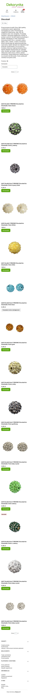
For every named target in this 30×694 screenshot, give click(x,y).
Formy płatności (5, 664)
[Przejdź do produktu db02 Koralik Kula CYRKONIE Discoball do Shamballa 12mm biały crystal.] (15, 606)
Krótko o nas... (5, 686)
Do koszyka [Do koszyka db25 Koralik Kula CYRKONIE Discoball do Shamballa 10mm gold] (6, 349)
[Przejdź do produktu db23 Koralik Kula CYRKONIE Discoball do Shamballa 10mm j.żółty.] (15, 367)
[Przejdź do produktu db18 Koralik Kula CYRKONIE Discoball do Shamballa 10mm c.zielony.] (15, 526)
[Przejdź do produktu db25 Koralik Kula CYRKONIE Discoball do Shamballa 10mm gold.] (15, 327)
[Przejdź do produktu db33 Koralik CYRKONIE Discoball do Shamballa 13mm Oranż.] (15, 88)
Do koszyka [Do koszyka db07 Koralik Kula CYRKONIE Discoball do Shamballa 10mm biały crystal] (6, 588)
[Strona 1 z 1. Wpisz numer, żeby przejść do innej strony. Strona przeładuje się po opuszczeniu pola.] (16, 72)
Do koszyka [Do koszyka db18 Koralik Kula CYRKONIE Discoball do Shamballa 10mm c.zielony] (6, 548)
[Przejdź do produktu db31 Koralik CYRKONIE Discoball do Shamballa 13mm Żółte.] (15, 248)
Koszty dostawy (5, 666)
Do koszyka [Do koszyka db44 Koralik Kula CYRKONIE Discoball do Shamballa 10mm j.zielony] (6, 150)
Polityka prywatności (6, 676)
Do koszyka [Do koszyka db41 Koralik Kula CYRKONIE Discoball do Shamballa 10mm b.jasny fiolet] (6, 190)
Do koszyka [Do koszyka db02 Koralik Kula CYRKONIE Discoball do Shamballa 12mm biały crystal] (6, 628)
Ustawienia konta (5, 656)
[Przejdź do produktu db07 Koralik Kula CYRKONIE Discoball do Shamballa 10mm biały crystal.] (15, 566)
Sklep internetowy (13, 691)
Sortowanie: (4, 63)
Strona (12, 72)
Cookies (3, 674)
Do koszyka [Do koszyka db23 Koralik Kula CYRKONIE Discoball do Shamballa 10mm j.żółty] (6, 389)
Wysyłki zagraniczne (6, 668)
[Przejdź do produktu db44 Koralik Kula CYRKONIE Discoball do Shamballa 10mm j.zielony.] (15, 128)
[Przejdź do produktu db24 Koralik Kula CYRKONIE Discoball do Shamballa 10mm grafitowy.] (15, 407)
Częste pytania (5, 645)
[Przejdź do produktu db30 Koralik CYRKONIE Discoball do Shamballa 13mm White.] (15, 208)
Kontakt (3, 684)
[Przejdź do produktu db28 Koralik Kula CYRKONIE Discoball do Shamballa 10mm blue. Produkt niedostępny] (15, 287)
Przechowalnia (5, 658)
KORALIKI (13, 16)
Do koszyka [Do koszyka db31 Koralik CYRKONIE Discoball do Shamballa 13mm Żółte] (6, 270)
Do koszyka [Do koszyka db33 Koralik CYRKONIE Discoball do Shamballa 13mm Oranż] (6, 111)
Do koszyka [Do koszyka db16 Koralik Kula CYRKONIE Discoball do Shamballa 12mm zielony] (6, 509)
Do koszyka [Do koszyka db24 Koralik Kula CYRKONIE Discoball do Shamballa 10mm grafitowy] (6, 429)
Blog (2, 687)
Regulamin (4, 678)
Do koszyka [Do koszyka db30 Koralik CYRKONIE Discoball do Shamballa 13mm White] (6, 230)
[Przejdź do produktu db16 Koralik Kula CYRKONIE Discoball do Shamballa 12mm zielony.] (15, 486)
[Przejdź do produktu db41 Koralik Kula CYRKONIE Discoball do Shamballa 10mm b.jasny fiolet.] (15, 168)
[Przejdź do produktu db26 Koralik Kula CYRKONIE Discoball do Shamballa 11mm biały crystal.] (15, 447)
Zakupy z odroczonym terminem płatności (12, 648)
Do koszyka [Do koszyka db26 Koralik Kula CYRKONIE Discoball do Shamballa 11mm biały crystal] (6, 469)
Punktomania (4, 646)
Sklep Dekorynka (5, 16)
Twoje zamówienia (6, 655)
